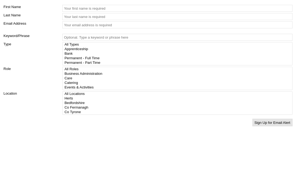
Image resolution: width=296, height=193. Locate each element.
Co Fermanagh (178, 107)
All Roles (178, 69)
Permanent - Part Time (178, 63)
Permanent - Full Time (178, 58)
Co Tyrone (178, 112)
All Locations (178, 94)
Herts (178, 98)
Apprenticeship (178, 49)
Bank (178, 53)
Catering (178, 83)
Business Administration (178, 74)
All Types (178, 44)
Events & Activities (178, 87)
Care (178, 78)
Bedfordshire (178, 103)
